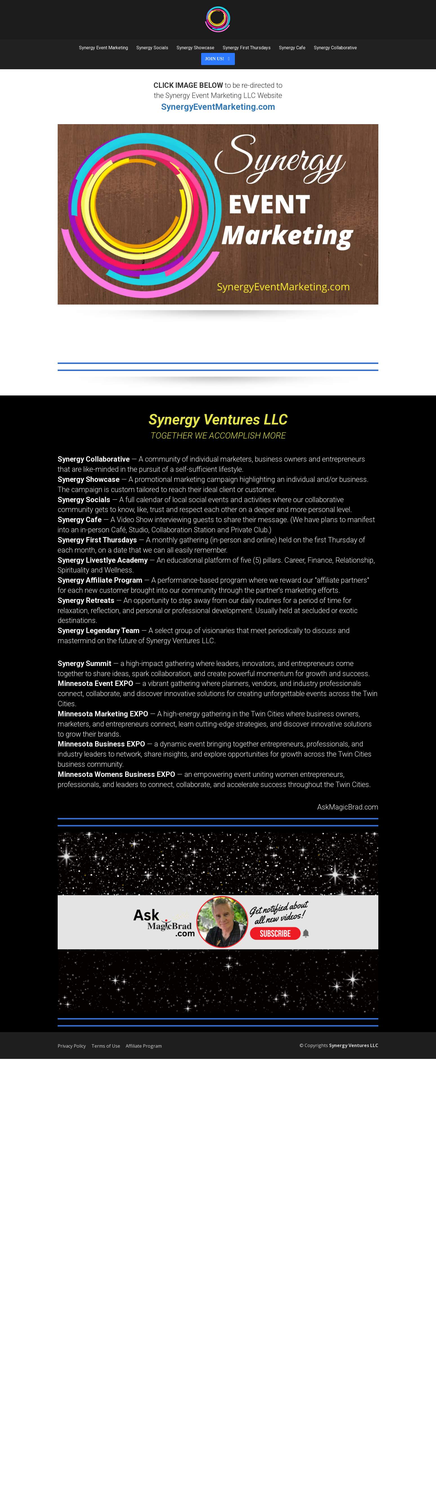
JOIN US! (217, 58)
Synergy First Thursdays (247, 47)
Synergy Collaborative (335, 47)
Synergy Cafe (292, 47)
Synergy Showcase (195, 47)
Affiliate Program (144, 1046)
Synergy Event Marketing (103, 47)
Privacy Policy (72, 1046)
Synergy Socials (152, 47)
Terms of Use (105, 1046)
